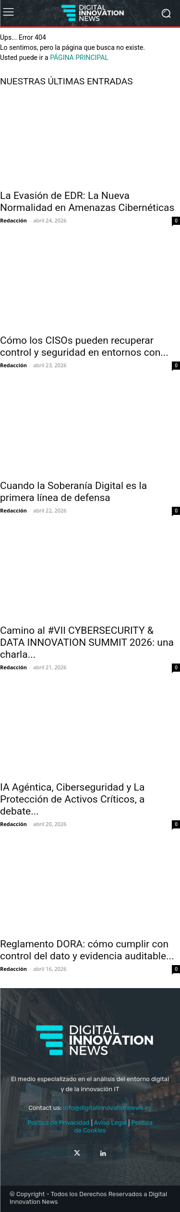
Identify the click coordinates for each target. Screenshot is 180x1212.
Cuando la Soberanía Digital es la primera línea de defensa (73, 491)
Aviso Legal (111, 1122)
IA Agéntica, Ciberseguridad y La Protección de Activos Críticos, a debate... (72, 799)
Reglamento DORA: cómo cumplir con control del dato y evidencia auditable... (87, 950)
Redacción (13, 220)
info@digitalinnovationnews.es (107, 1107)
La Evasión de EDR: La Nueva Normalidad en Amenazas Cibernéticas (87, 201)
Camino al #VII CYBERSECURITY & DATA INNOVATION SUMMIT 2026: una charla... (87, 642)
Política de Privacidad (59, 1122)
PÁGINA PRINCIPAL (79, 57)
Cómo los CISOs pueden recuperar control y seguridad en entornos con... (84, 346)
